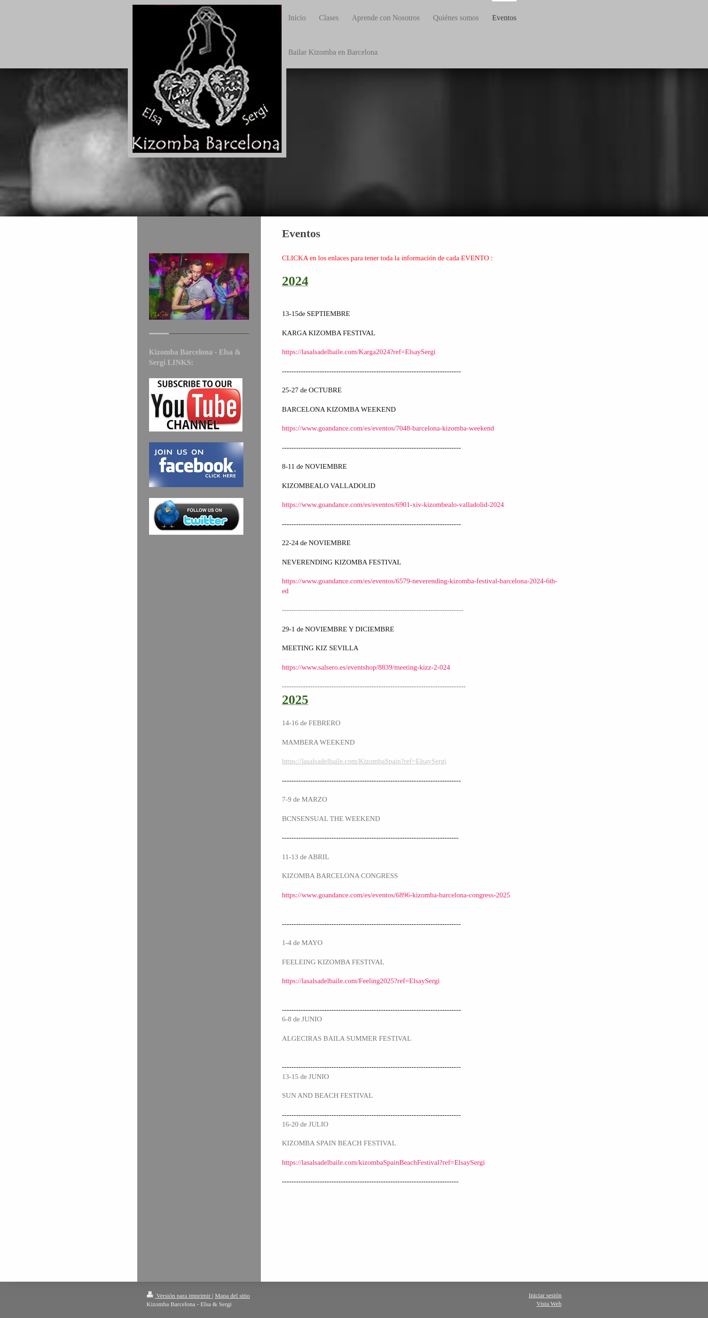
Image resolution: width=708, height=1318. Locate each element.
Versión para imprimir (179, 1295)
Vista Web (548, 1303)
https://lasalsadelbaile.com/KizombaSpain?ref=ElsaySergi (364, 761)
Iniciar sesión (545, 1295)
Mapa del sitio (232, 1295)
